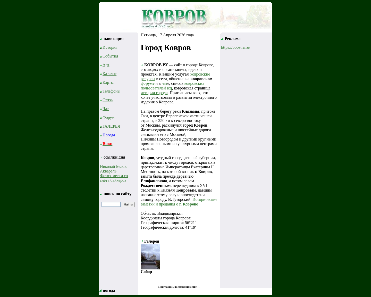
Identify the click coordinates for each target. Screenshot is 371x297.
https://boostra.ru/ (235, 47)
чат (164, 83)
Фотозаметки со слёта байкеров (114, 178)
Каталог (109, 73)
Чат (106, 108)
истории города (154, 92)
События (110, 56)
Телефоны (111, 91)
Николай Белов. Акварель (113, 168)
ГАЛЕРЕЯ (111, 126)
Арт (106, 65)
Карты (108, 82)
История (110, 47)
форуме (148, 83)
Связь (108, 100)
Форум (108, 117)
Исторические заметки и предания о (179, 201)
